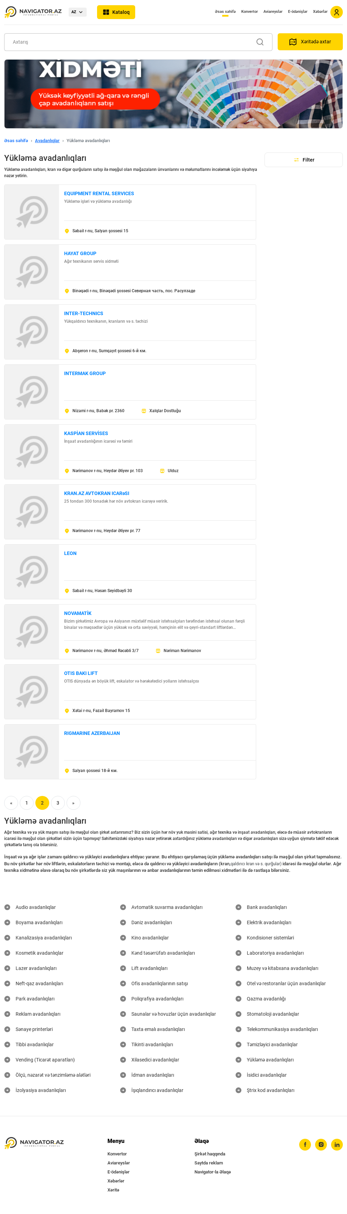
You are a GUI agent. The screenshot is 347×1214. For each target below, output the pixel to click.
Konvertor (249, 11)
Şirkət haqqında (209, 1153)
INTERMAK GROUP (85, 373)
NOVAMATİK (78, 613)
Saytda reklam (208, 1162)
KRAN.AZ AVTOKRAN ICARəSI (96, 493)
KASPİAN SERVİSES (86, 433)
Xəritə (113, 1190)
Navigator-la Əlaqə (212, 1171)
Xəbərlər (320, 11)
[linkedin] (337, 1145)
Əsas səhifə (225, 11)
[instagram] (321, 1145)
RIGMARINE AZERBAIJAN (92, 733)
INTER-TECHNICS (83, 313)
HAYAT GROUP (80, 253)
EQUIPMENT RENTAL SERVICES (99, 193)
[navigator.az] (34, 1143)
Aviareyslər (273, 11)
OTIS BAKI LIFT (81, 673)
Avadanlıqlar (47, 140)
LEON (70, 553)
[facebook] (305, 1145)
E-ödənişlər (297, 11)
